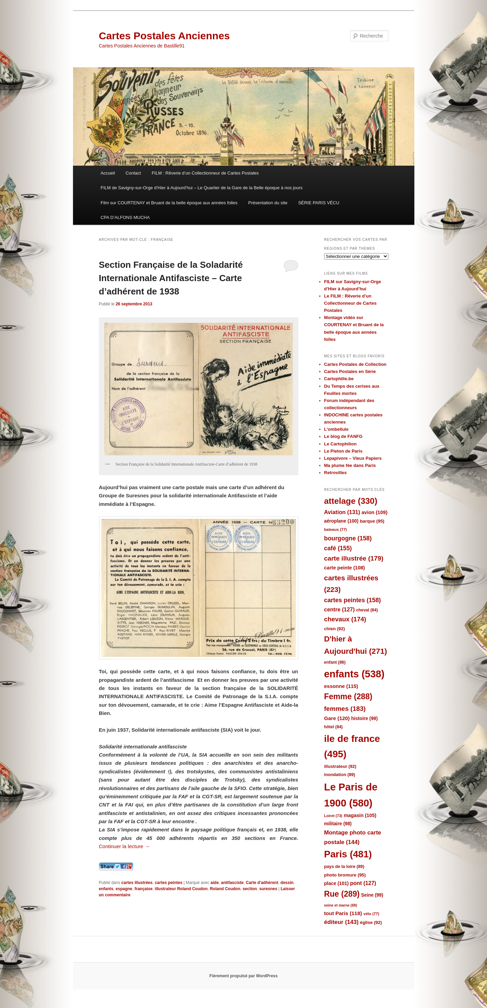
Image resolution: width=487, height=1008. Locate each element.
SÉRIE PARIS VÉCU (318, 202)
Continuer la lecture (124, 846)
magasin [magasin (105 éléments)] (360, 815)
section (250, 888)
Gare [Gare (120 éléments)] (337, 718)
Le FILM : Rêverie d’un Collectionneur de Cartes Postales (350, 303)
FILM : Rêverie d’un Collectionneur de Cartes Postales (205, 173)
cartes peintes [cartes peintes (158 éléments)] (352, 600)
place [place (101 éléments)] (336, 883)
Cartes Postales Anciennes (164, 35)
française (143, 888)
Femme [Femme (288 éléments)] (348, 696)
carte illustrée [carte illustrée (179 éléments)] (354, 558)
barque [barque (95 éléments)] (372, 521)
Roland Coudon (225, 888)
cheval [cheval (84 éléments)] (367, 610)
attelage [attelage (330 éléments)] (350, 501)
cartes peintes (169, 882)
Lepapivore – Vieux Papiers (353, 458)
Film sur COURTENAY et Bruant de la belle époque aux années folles (169, 202)
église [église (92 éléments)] (371, 922)
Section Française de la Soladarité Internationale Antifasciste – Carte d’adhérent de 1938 (171, 278)
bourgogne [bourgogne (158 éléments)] (348, 538)
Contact (133, 173)
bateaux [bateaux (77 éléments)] (335, 529)
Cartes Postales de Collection (355, 364)
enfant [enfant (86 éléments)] (335, 662)
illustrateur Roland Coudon (181, 888)
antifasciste (232, 882)
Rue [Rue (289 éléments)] (342, 893)
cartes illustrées (137, 882)
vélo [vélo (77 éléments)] (371, 914)
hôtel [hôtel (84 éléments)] (333, 726)
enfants (106, 888)
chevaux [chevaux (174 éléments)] (345, 619)
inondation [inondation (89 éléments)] (339, 774)
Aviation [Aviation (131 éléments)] (342, 512)
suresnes (268, 888)
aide (215, 882)
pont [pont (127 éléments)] (363, 883)
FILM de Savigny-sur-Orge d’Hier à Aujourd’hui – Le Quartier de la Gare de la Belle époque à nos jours (202, 187)
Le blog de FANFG (343, 436)
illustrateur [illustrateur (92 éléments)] (340, 766)
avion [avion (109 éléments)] (374, 512)
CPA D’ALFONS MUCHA (125, 217)
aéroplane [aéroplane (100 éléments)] (341, 521)
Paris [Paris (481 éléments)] (348, 854)
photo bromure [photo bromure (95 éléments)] (345, 875)
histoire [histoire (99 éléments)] (364, 718)
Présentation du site (267, 202)
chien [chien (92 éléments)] (334, 628)
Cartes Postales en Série (350, 371)
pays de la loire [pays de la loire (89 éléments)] (344, 866)
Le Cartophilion (340, 443)
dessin (287, 882)
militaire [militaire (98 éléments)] (338, 823)
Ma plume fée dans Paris (350, 465)
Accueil (108, 173)
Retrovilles (335, 472)
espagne (124, 888)
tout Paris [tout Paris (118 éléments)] (343, 913)
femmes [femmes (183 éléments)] (345, 708)
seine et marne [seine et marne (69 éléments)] (340, 905)
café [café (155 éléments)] (338, 548)
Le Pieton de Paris (343, 451)
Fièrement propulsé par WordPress (244, 976)
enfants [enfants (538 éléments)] (354, 673)
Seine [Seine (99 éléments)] (372, 895)
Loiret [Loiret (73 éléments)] (333, 816)
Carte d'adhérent (262, 882)
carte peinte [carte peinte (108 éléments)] (344, 567)
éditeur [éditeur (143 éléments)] (341, 922)
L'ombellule (336, 429)
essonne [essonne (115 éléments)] (341, 686)
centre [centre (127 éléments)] (339, 609)
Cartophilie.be (339, 378)
